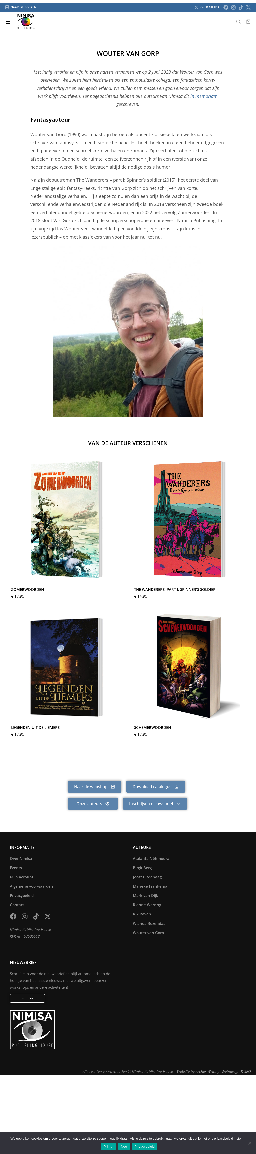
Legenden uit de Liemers (35, 727)
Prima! (109, 1146)
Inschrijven (28, 998)
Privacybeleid (145, 1146)
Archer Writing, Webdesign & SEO (223, 1071)
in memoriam (204, 96)
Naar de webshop (94, 786)
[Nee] (249, 1143)
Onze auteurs (93, 803)
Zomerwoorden (27, 589)
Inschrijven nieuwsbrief (155, 803)
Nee (124, 1146)
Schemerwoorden (152, 727)
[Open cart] (248, 21)
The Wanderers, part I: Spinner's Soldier (175, 589)
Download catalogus (156, 786)
